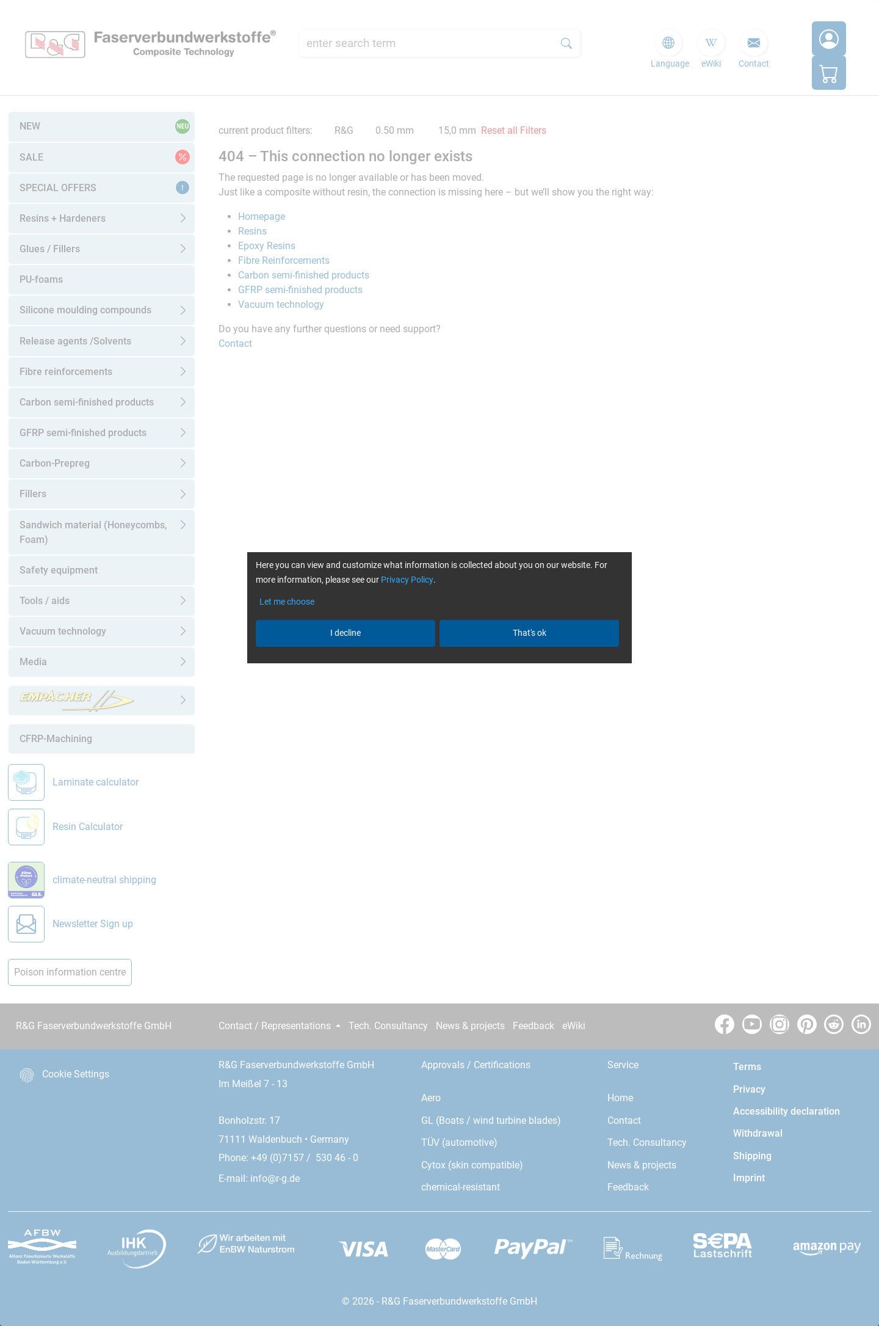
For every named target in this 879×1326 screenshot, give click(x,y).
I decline (345, 633)
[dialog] (439, 663)
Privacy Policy (407, 580)
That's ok (529, 633)
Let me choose (286, 602)
